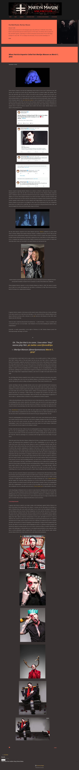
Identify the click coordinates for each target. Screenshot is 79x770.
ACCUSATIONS (53, 16)
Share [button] (10, 38)
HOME (10, 16)
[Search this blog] (38, 758)
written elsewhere (52, 478)
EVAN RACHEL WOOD (30, 16)
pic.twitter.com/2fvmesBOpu (40, 345)
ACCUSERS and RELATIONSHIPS (42, 16)
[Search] (65, 3)
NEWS (15, 16)
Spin (34, 316)
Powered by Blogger (39, 765)
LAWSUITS (21, 16)
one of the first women (28, 100)
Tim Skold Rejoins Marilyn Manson (19, 25)
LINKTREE (5, 754)
